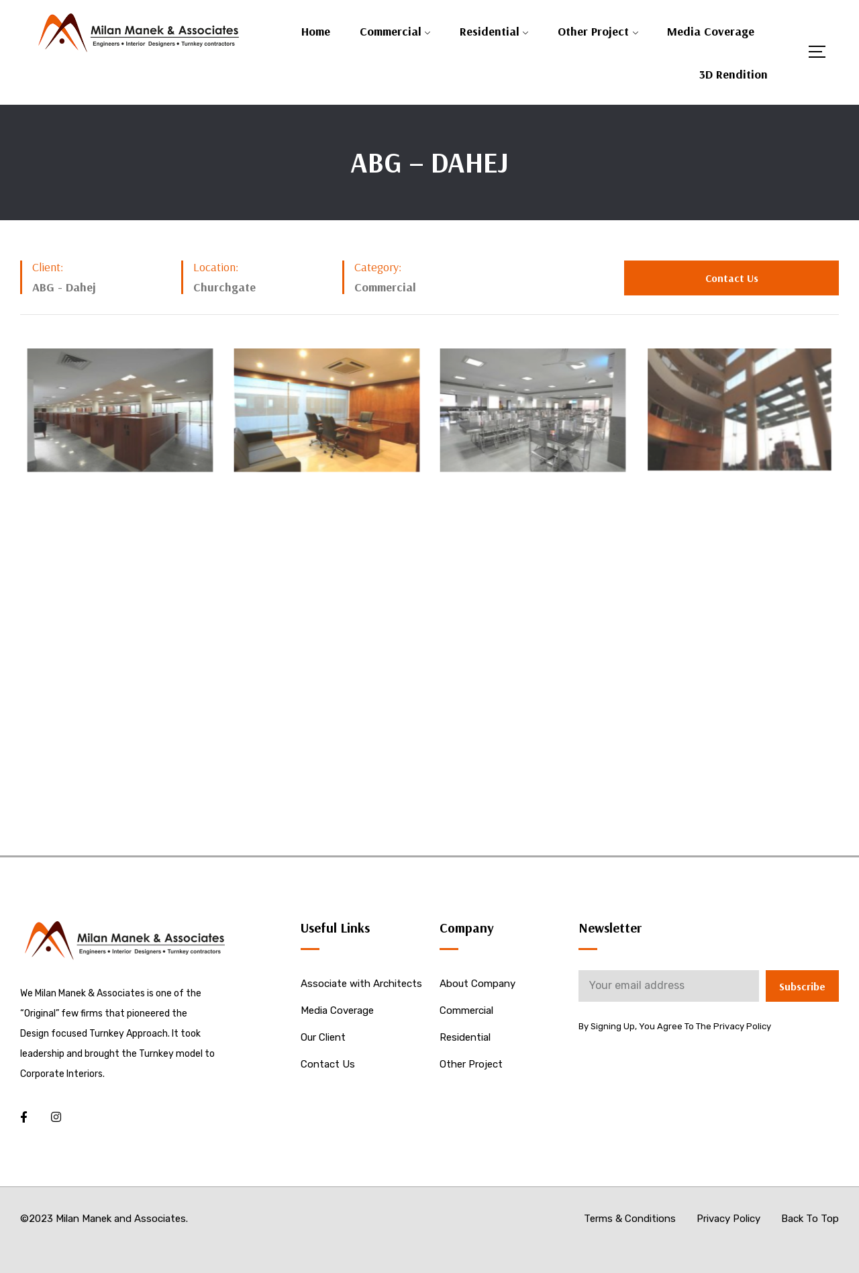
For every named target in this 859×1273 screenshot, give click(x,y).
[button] (731, 278)
